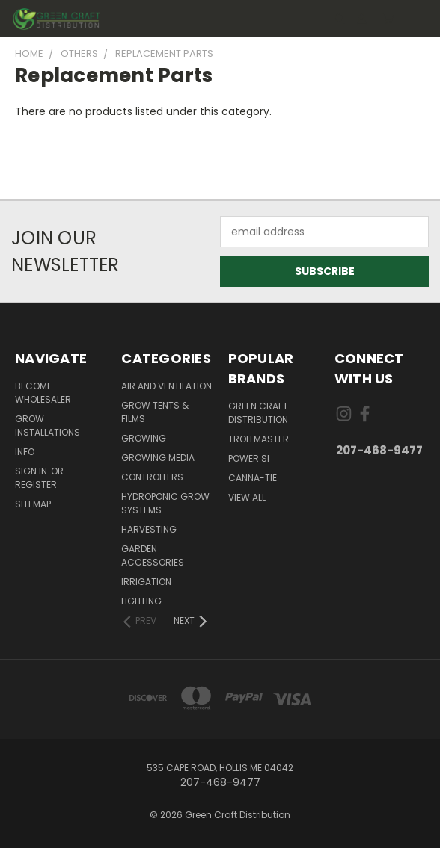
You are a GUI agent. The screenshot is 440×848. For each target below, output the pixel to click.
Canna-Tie (252, 477)
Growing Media (158, 457)
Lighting (141, 601)
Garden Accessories (152, 555)
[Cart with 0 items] (388, 18)
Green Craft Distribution (258, 413)
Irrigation (146, 581)
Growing (143, 438)
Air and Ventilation (166, 386)
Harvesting (149, 529)
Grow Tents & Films (155, 412)
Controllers (152, 477)
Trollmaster (258, 439)
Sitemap (33, 504)
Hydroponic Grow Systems (165, 503)
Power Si (248, 458)
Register (36, 484)
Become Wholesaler (43, 393)
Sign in (32, 471)
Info (24, 451)
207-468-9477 (379, 450)
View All (247, 497)
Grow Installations (47, 425)
